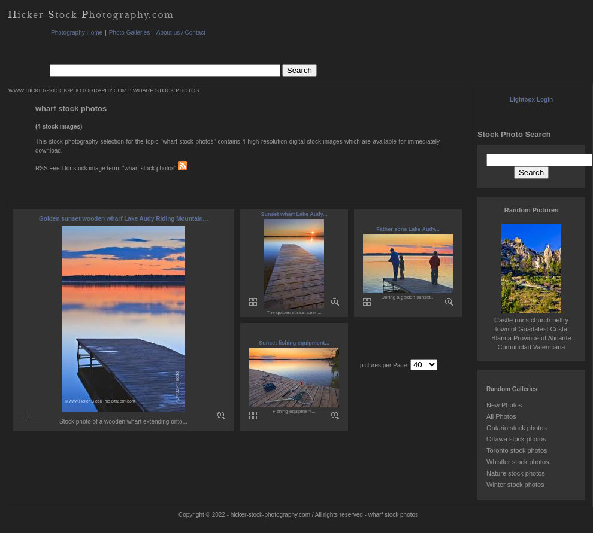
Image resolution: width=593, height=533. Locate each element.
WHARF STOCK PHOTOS (166, 90)
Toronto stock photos (516, 450)
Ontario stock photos (516, 427)
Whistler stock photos (517, 461)
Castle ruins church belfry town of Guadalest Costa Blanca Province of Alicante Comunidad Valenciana (531, 329)
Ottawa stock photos (516, 439)
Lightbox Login (531, 99)
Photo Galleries (129, 32)
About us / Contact (180, 32)
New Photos (504, 405)
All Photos (501, 416)
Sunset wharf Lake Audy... (294, 214)
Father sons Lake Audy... (408, 229)
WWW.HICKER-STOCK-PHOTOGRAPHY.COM (67, 90)
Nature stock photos (515, 473)
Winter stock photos (515, 484)
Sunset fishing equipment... (294, 343)
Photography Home (76, 32)
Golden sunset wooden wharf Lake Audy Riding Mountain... (123, 218)
